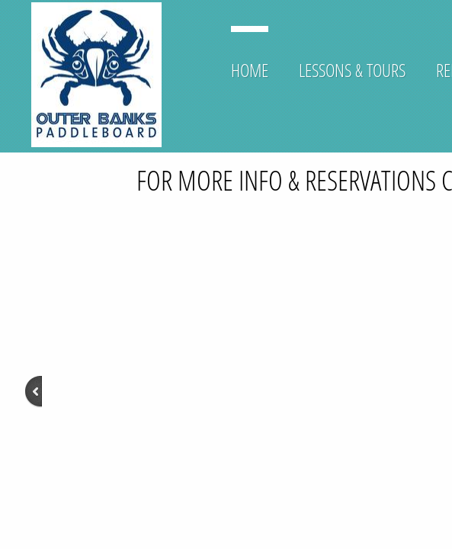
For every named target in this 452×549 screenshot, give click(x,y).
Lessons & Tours (352, 69)
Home (249, 69)
